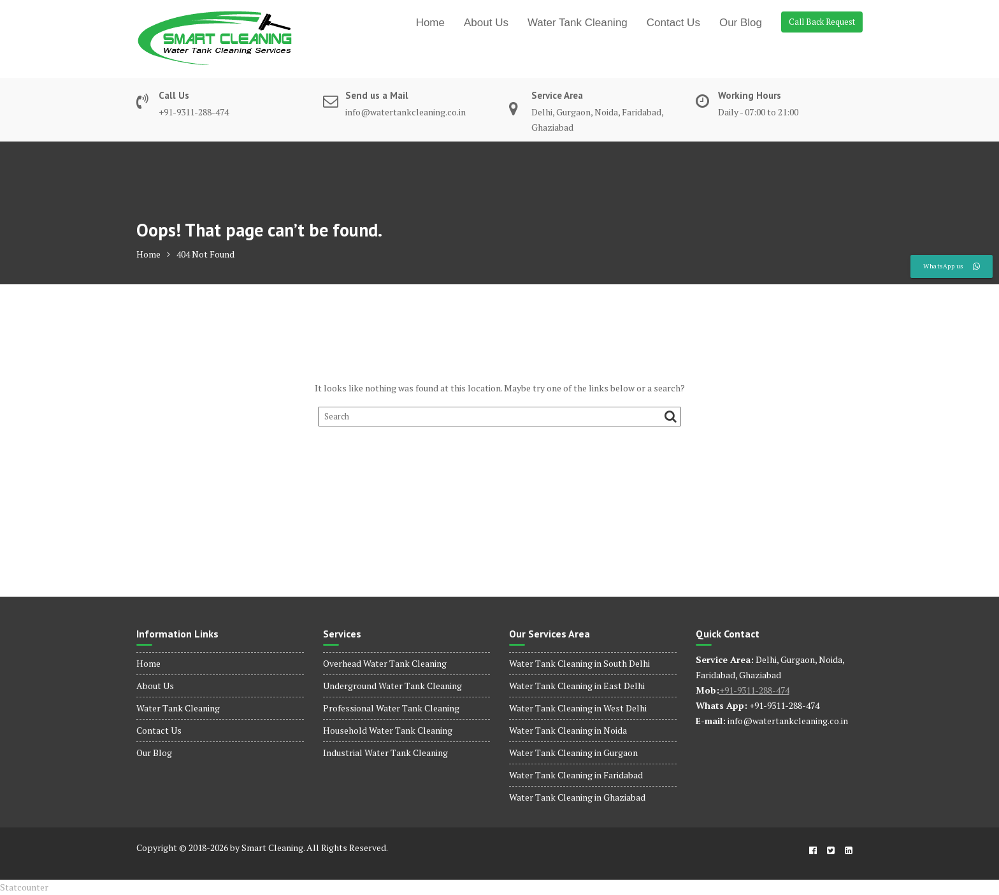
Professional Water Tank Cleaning (391, 708)
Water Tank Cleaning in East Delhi (577, 686)
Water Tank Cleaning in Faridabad (576, 775)
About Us (486, 23)
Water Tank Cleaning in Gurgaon (573, 752)
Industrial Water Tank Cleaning (385, 752)
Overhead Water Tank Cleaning (385, 663)
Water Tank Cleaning (578, 23)
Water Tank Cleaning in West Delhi (578, 708)
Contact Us (673, 23)
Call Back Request (822, 21)
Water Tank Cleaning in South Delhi (579, 663)
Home (430, 23)
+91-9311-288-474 (754, 690)
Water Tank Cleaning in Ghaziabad (577, 797)
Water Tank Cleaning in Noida (568, 730)
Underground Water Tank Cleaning (392, 686)
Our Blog (740, 23)
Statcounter (24, 887)
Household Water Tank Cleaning (387, 730)
